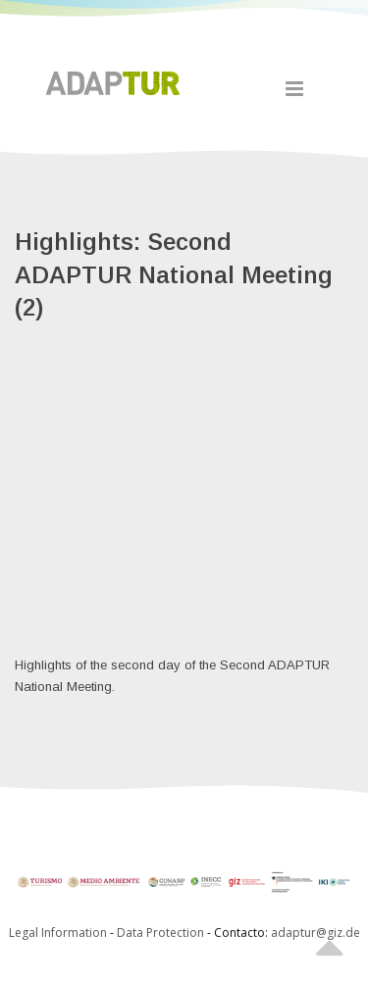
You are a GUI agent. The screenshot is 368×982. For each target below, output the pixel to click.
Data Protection (162, 932)
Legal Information (58, 932)
